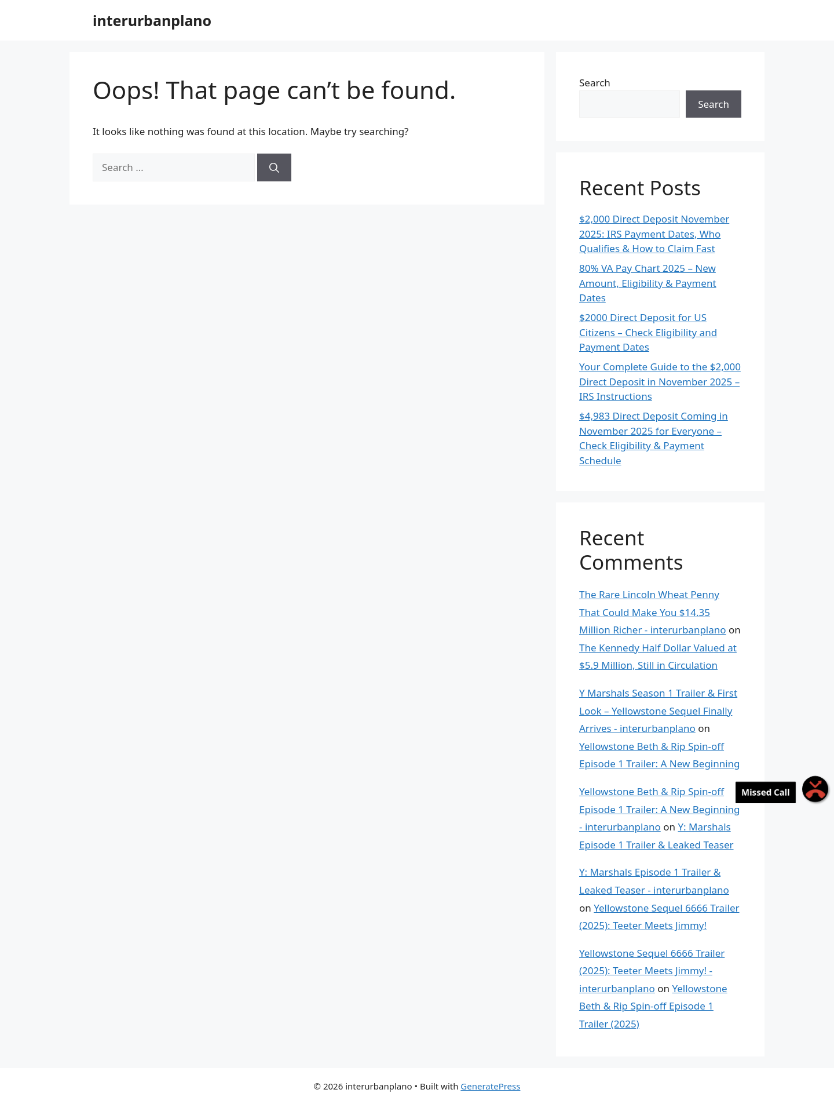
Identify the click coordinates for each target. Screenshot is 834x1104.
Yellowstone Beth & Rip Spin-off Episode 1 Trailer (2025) (653, 1006)
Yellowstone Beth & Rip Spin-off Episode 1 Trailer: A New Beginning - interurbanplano (659, 809)
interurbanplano (152, 20)
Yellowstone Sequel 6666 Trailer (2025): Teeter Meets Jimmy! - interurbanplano (652, 970)
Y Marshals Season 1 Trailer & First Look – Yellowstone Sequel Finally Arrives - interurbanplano (658, 710)
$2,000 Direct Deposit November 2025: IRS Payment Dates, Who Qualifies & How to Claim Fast (654, 233)
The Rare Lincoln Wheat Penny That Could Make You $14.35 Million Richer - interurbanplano (652, 612)
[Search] (274, 167)
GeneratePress (490, 1086)
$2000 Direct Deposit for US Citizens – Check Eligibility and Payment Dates (648, 332)
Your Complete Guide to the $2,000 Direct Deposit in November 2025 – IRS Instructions (660, 381)
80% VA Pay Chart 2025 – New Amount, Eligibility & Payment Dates (647, 282)
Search (594, 82)
